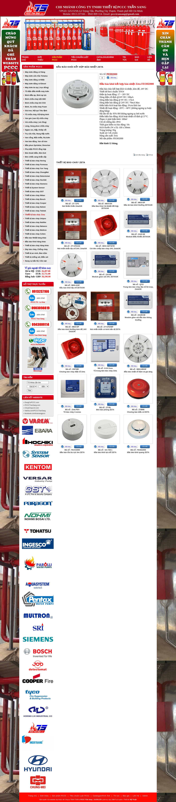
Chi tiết (78, 200)
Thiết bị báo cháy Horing (35, 161)
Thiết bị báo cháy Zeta (35, 214)
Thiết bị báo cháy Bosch (35, 199)
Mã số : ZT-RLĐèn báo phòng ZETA (105, 408)
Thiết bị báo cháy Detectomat (37, 176)
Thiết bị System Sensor (35, 188)
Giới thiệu (44, 796)
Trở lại (150, 155)
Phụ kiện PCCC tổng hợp (35, 149)
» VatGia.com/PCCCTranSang (34, 411)
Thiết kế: (130, 799)
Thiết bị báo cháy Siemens (36, 184)
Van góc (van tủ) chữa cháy (36, 118)
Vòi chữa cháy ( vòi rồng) (35, 122)
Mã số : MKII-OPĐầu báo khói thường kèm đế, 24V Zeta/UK (72, 329)
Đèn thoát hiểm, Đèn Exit (35, 153)
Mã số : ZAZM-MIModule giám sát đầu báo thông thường (138, 317)
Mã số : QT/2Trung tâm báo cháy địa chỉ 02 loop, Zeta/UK (138, 286)
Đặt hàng (113, 77)
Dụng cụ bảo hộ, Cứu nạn (36, 261)
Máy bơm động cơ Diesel (35, 84)
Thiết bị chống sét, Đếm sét (36, 257)
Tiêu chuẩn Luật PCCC (80, 796)
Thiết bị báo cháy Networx (36, 226)
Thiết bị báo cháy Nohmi (35, 207)
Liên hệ (136, 796)
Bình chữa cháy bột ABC (35, 99)
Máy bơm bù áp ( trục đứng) (37, 87)
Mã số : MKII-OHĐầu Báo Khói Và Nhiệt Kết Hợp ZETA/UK (105, 206)
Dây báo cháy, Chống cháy (36, 249)
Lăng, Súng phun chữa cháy (37, 126)
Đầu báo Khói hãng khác (35, 242)
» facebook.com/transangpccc (34, 413)
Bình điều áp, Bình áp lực (35, 95)
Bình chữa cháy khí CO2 (35, 103)
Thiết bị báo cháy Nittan (35, 195)
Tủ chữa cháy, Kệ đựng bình (37, 114)
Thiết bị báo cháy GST (34, 191)
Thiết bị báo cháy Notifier (35, 222)
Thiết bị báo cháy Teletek (35, 211)
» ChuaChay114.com (31, 408)
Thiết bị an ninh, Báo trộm (36, 253)
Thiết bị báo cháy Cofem (35, 234)
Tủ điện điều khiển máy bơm (37, 91)
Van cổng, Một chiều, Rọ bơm (37, 138)
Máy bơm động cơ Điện (35, 80)
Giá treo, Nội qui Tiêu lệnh (36, 111)
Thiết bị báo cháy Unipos (35, 218)
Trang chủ (32, 796)
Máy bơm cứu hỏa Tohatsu (36, 76)
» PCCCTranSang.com (31, 405)
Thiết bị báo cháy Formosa (36, 165)
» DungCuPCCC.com (31, 402)
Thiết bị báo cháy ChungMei (37, 172)
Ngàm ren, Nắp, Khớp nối (35, 130)
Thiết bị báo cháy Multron (36, 230)
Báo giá (126, 796)
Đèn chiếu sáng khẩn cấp (35, 157)
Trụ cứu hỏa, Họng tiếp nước (37, 134)
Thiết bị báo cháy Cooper (35, 203)
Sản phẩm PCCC (32, 67)
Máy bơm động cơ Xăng (35, 72)
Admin (145, 796)
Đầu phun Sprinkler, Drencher (37, 145)
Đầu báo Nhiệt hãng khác (35, 238)
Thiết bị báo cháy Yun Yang (36, 168)
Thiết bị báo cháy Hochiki (35, 180)
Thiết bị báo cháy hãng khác (37, 245)
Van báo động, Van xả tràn (36, 141)
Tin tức (116, 796)
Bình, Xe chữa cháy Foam (36, 107)
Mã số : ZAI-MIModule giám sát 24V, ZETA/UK (105, 275)
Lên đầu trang (140, 155)
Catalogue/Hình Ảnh (101, 796)
